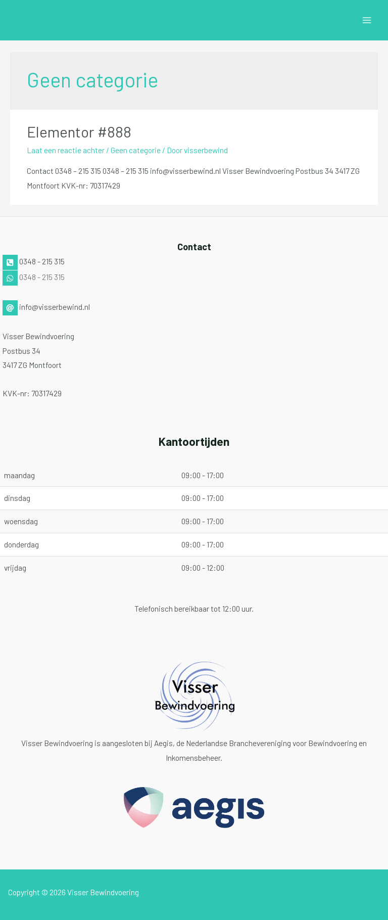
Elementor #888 (79, 131)
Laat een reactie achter (66, 150)
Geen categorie (136, 150)
